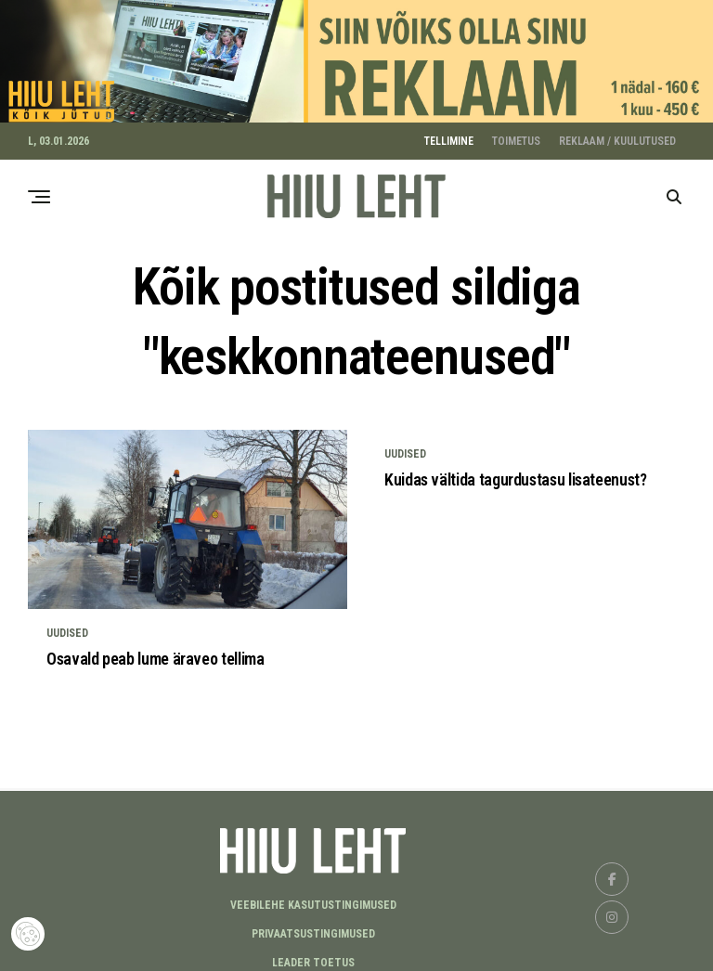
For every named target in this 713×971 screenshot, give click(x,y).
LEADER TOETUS (313, 957)
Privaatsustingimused (313, 928)
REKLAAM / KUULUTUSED (617, 135)
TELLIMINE (448, 135)
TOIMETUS (516, 135)
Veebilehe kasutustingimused (313, 899)
